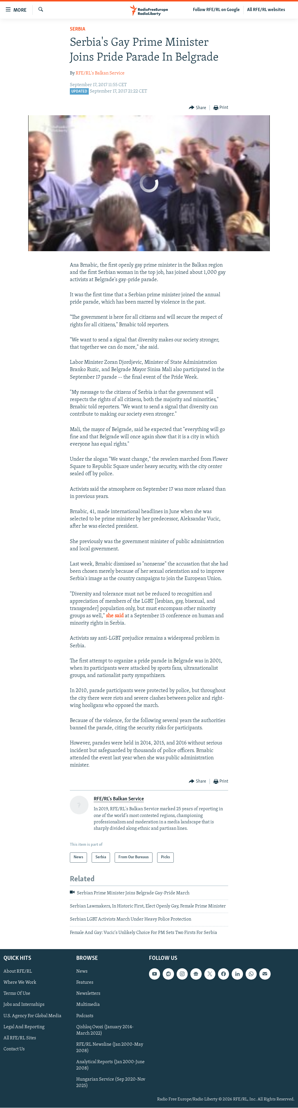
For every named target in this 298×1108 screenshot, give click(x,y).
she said (115, 616)
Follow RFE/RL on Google (216, 10)
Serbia (77, 29)
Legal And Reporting (24, 1027)
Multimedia (88, 1005)
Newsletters (88, 994)
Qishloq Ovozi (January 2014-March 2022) (105, 1030)
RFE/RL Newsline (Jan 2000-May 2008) (109, 1047)
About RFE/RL (17, 971)
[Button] (197, 108)
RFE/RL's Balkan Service (100, 73)
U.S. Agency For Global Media (32, 1016)
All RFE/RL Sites (19, 1038)
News (82, 971)
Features (84, 983)
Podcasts (84, 1016)
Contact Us (14, 1049)
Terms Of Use (16, 994)
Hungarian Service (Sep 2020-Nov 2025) (110, 1082)
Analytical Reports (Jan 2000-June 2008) (110, 1065)
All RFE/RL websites (266, 10)
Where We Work (19, 983)
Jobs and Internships (24, 1005)
